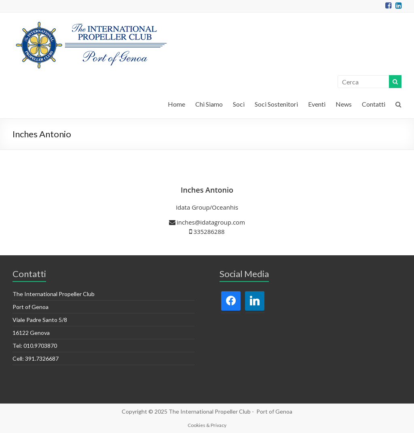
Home (176, 104)
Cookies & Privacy (207, 425)
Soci (239, 104)
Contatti (373, 104)
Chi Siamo (209, 104)
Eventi (316, 104)
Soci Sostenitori (276, 104)
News (344, 104)
